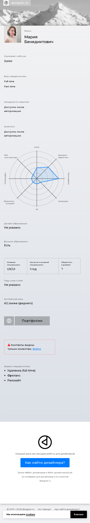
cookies (30, 514)
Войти (37, 348)
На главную (44, 509)
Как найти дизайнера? (67, 509)
